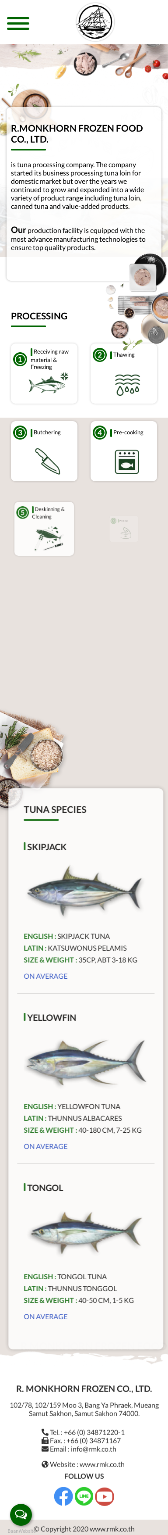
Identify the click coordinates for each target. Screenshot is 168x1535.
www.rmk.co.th (102, 1460)
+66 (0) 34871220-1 (94, 1428)
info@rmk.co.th (93, 1444)
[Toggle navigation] (18, 26)
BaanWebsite (21, 1531)
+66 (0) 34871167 (93, 1436)
